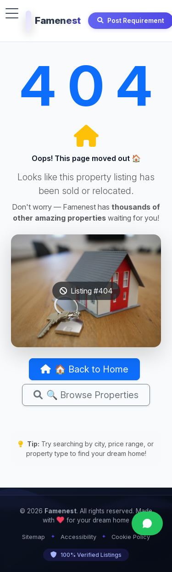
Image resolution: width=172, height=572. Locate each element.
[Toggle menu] (12, 13)
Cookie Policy (130, 536)
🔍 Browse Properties (86, 394)
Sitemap (33, 536)
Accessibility (78, 536)
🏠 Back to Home (84, 369)
